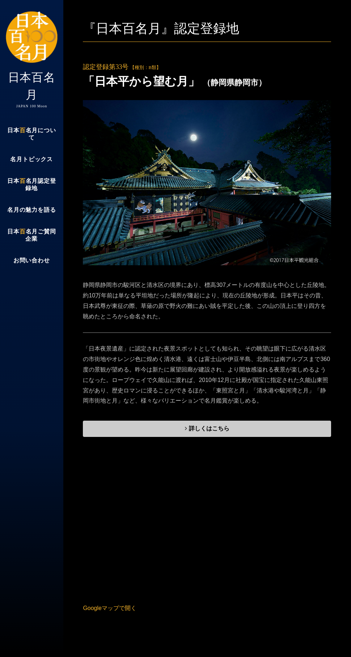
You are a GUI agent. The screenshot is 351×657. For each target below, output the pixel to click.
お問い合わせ (31, 260)
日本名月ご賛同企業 (31, 235)
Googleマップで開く (109, 608)
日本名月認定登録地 (31, 184)
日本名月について (31, 134)
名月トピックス (31, 159)
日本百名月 (31, 60)
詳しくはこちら (207, 428)
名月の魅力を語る (31, 210)
